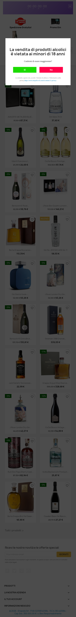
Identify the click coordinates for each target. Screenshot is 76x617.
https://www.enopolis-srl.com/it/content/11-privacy (40, 80)
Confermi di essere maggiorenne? (38, 61)
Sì (25, 69)
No (51, 69)
